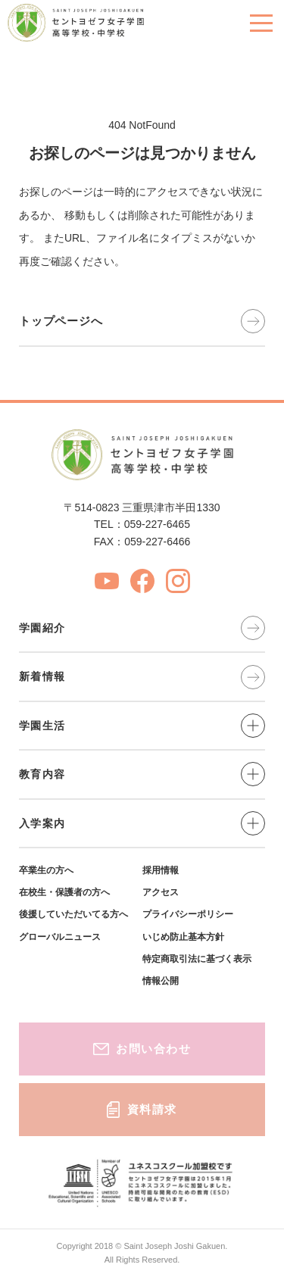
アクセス (160, 892)
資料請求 (142, 1109)
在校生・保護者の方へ (64, 892)
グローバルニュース (60, 937)
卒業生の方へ (46, 870)
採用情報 (160, 870)
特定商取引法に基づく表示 (196, 959)
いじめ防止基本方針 (183, 937)
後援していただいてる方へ (73, 914)
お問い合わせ (142, 1048)
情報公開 (160, 981)
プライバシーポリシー (187, 914)
